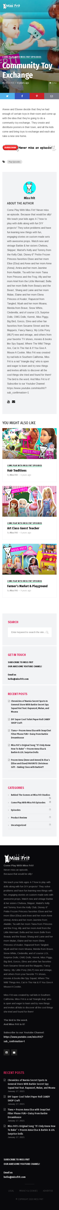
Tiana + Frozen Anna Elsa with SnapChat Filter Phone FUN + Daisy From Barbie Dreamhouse (31, 734)
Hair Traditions (17, 470)
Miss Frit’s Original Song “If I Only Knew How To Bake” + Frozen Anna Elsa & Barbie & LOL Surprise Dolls (30, 749)
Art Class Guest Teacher (23, 528)
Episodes (15, 810)
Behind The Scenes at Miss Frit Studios (30, 794)
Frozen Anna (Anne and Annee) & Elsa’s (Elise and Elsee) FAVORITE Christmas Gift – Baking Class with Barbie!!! (30, 763)
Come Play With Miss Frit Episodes (21, 57)
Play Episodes (14, 162)
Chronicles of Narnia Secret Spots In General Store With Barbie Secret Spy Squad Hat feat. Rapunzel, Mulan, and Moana (31, 1084)
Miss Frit (10, 82)
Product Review (19, 817)
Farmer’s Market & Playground (27, 586)
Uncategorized (18, 825)
